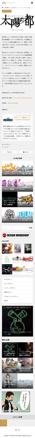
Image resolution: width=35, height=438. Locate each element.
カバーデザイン (8, 283)
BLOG (6, 300)
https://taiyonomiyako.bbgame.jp (22, 98)
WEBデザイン (8, 292)
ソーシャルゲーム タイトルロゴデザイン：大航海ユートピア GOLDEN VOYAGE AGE (22, 117)
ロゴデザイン (6, 11)
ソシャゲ (6, 147)
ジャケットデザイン (10, 288)
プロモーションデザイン (11, 296)
